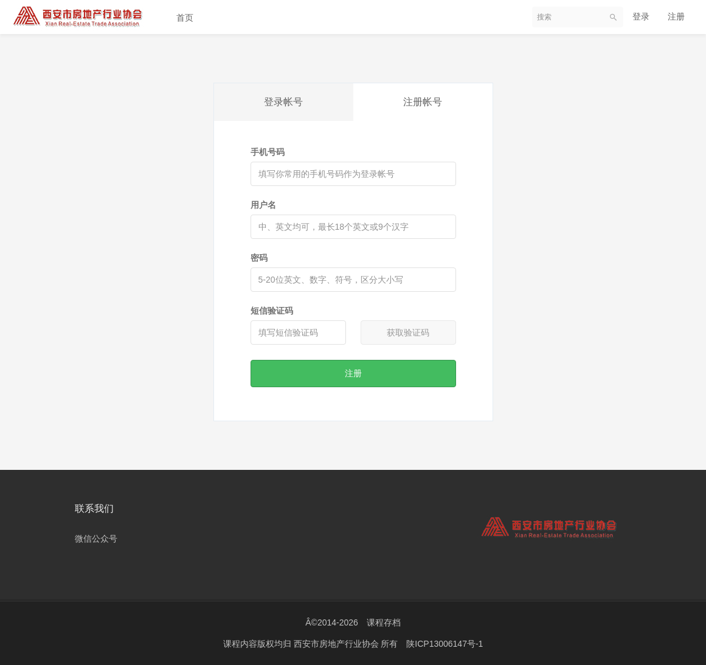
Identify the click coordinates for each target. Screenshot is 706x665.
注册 (676, 16)
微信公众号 (96, 538)
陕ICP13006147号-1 (444, 644)
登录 (640, 16)
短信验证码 (272, 310)
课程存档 (384, 622)
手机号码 (268, 152)
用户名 (263, 205)
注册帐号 (422, 102)
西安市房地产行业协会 (337, 644)
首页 (184, 17)
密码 (259, 258)
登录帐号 (283, 102)
